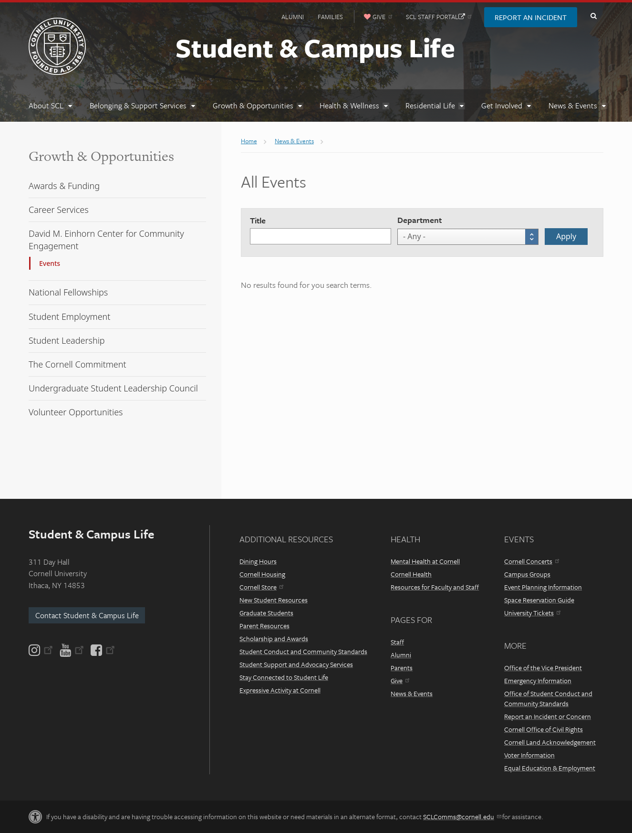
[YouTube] (71, 650)
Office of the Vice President (543, 668)
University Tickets (532, 613)
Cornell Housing (262, 574)
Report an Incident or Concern (547, 716)
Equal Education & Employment (549, 768)
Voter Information (529, 755)
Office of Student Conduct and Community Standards (548, 698)
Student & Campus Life (315, 47)
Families (330, 16)
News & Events (412, 693)
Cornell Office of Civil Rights (543, 729)
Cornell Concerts (531, 561)
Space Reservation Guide (539, 600)
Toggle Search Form (593, 16)
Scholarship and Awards (273, 638)
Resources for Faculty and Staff (435, 587)
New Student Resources (273, 600)
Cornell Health (411, 574)
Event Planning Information (543, 587)
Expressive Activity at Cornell (280, 690)
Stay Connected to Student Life (283, 677)
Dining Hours (258, 561)
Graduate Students (266, 613)
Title (258, 220)
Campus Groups (527, 574)
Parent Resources (264, 626)
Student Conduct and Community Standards (303, 651)
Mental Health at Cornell (425, 561)
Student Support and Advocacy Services (296, 664)
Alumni (292, 16)
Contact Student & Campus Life (87, 615)
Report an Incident (531, 17)
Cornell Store (261, 587)
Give (400, 680)
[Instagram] (41, 650)
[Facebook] (102, 650)
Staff (397, 642)
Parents (402, 668)
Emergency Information (537, 680)
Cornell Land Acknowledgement (550, 742)
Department (419, 220)
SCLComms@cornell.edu (462, 817)
